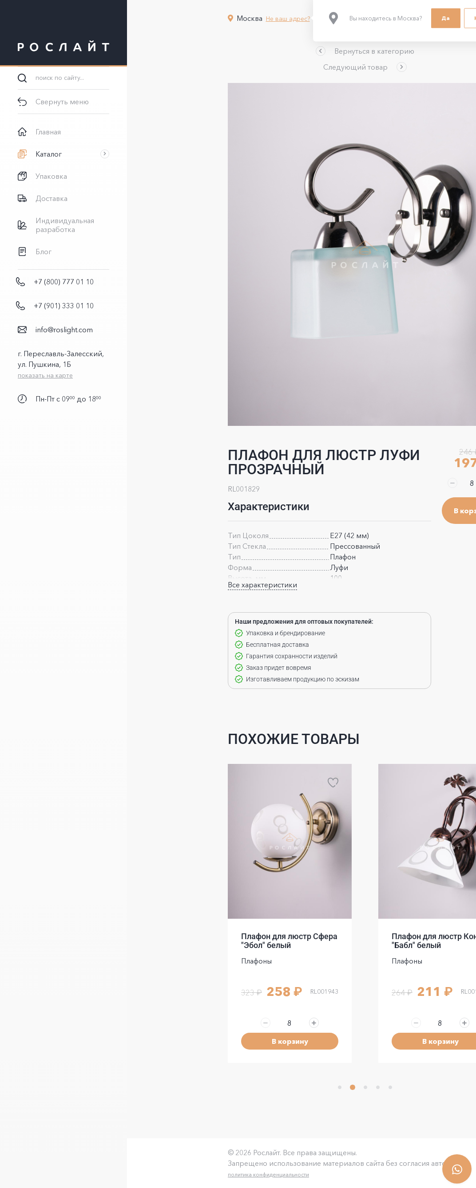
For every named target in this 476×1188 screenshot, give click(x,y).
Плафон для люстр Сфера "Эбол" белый (226, 941)
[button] (301, 51)
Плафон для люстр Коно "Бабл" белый (373, 941)
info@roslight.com (64, 329)
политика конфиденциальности (205, 1174)
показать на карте (45, 375)
